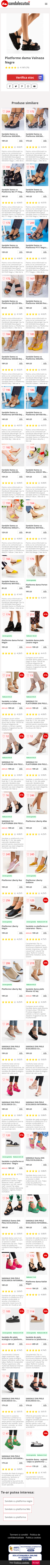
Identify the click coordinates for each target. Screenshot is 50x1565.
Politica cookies (33, 1537)
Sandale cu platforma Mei (17, 1509)
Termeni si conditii (19, 1534)
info (21, 140)
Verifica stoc (29, 77)
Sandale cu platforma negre (18, 1501)
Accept (36, 1562)
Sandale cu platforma (15, 1517)
